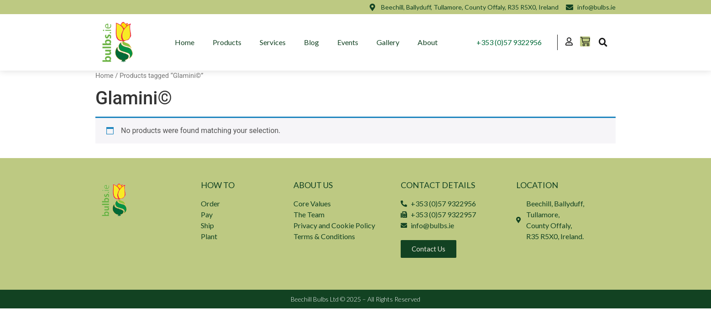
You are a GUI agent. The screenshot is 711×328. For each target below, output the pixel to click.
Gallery (387, 42)
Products (227, 42)
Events (347, 42)
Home (184, 42)
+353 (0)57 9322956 (509, 42)
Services (273, 42)
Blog (311, 42)
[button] (603, 42)
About (428, 42)
